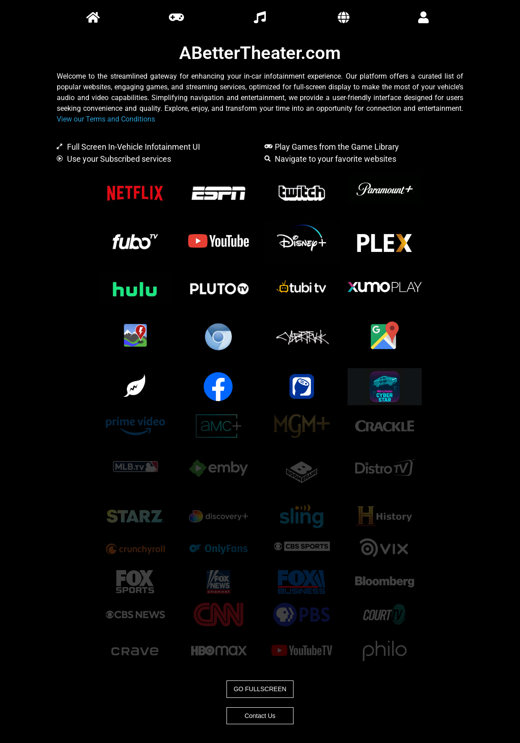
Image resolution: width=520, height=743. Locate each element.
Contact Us (259, 715)
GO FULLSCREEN (260, 689)
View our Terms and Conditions (106, 119)
